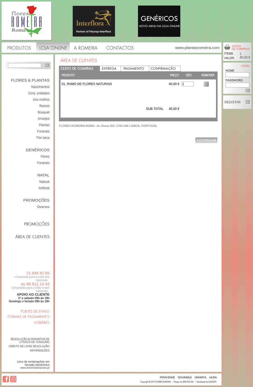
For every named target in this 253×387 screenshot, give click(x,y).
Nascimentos (40, 87)
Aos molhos (41, 99)
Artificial (43, 188)
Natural (44, 182)
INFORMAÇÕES (39, 350)
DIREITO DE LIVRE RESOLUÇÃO (29, 346)
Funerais (43, 131)
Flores (45, 156)
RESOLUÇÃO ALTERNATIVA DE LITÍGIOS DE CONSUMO (30, 341)
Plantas (44, 125)
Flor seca (42, 138)
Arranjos (44, 119)
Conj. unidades (38, 93)
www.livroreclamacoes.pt (34, 367)
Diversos (43, 207)
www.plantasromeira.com (197, 47)
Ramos (44, 106)
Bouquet (43, 112)
